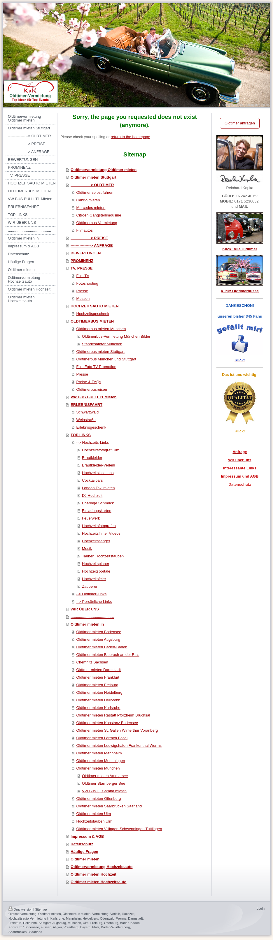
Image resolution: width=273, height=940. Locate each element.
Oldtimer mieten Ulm (93, 814)
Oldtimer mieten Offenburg (98, 798)
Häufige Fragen (84, 851)
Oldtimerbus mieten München (101, 329)
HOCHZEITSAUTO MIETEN (94, 306)
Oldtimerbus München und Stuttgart (106, 359)
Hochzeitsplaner (95, 563)
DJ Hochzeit (92, 495)
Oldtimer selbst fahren (94, 192)
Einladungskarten (96, 510)
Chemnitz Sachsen (92, 662)
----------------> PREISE (89, 238)
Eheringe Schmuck (98, 503)
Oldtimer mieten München (98, 768)
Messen (83, 298)
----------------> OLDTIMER (92, 185)
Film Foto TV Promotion (96, 367)
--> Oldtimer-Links (91, 594)
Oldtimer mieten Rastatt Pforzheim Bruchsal (113, 715)
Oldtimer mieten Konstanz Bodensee (107, 723)
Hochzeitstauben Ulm (94, 821)
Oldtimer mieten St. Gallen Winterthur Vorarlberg (117, 730)
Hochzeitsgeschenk (92, 313)
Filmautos (84, 230)
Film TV (83, 276)
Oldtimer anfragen (240, 123)
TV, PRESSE (81, 268)
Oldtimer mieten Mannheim (99, 753)
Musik (87, 548)
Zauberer (89, 586)
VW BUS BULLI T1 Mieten (93, 397)
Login (261, 908)
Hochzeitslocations (97, 473)
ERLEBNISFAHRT (86, 404)
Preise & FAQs (88, 382)
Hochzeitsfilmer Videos (101, 533)
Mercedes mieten (91, 207)
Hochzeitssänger (96, 541)
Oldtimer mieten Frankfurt (97, 677)
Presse (82, 291)
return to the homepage (130, 137)
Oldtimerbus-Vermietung (96, 223)
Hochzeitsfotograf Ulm (100, 450)
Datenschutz (82, 844)
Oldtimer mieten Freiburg (97, 685)
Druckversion (20, 909)
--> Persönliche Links (94, 601)
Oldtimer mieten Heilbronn (98, 700)
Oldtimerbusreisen (91, 389)
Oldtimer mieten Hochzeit (93, 874)
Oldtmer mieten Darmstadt (98, 670)
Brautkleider (92, 457)
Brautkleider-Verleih (98, 465)
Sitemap (41, 909)
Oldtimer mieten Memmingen (100, 760)
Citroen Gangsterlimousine (98, 215)
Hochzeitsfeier (94, 579)
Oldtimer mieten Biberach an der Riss (107, 654)
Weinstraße (86, 420)
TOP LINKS (81, 435)
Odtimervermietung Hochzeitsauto (101, 867)
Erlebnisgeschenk (91, 427)
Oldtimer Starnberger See (103, 783)
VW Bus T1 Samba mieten (104, 791)
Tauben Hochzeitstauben (103, 556)
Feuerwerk (91, 518)
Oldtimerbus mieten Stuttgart (100, 351)
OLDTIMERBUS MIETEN (92, 321)
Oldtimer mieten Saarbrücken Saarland (109, 806)
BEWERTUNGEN (86, 253)
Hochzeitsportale (96, 571)
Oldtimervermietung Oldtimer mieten (103, 170)
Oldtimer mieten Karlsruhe (98, 707)
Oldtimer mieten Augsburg (98, 639)
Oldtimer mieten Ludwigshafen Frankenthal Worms (119, 745)
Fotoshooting (87, 283)
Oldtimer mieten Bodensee (98, 632)
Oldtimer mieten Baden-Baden (101, 647)
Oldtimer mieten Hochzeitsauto (98, 882)
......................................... (92, 617)
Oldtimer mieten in (87, 624)
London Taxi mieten (98, 488)
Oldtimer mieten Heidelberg (99, 692)
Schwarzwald (87, 412)
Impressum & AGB (87, 836)
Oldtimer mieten (85, 859)
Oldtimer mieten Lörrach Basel (102, 738)
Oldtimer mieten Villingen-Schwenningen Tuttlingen (119, 829)
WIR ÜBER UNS (85, 609)
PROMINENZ (82, 260)
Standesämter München (102, 344)
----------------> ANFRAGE (92, 245)
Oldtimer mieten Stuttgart (93, 177)
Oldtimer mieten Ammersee (105, 776)
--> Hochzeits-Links (92, 442)
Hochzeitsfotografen (99, 526)
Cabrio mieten (88, 200)
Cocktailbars (92, 480)
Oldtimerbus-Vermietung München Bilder (116, 336)
